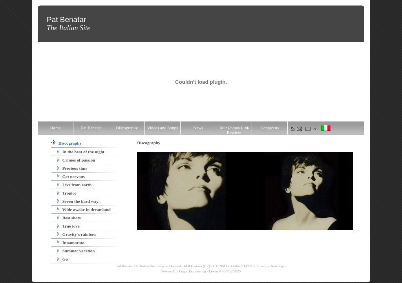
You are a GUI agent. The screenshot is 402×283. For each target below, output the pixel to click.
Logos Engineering (192, 271)
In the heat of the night (80, 151)
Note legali (279, 266)
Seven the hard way (78, 201)
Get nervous (71, 176)
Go (62, 259)
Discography (66, 143)
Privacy (261, 266)
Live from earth (74, 184)
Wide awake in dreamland (84, 209)
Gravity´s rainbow (76, 234)
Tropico (67, 193)
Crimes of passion (76, 160)
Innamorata (70, 242)
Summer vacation (76, 250)
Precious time (72, 168)
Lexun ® (215, 271)
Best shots (69, 217)
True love (68, 226)
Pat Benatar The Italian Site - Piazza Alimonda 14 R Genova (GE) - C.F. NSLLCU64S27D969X (184, 266)
